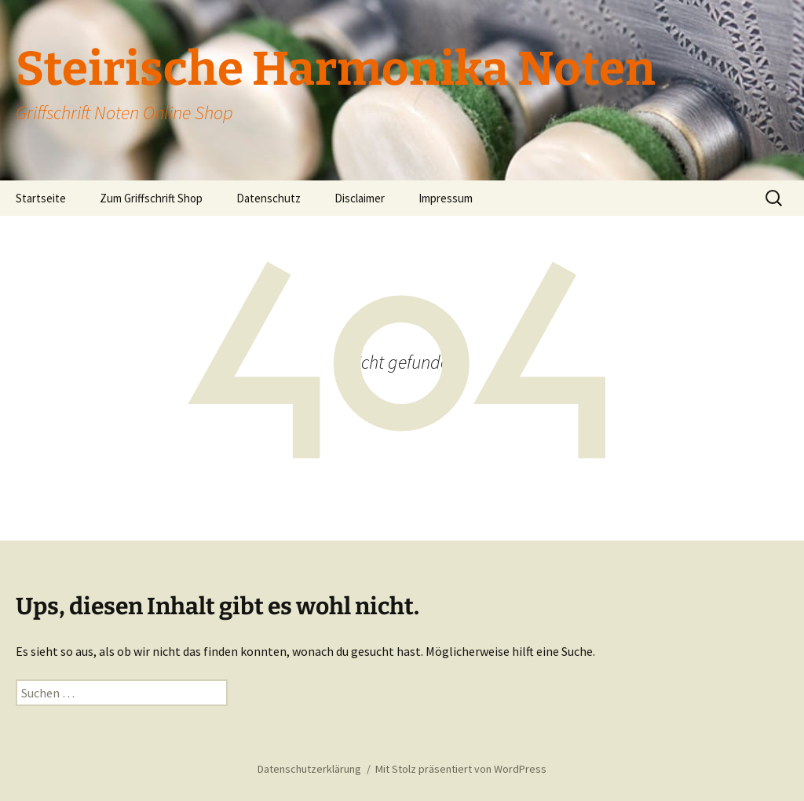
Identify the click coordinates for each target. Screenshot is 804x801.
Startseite (41, 198)
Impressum (445, 198)
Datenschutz (268, 198)
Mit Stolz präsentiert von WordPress (460, 769)
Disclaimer (359, 198)
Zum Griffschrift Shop (151, 198)
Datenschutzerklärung (309, 769)
